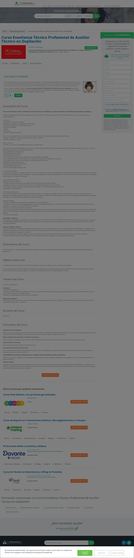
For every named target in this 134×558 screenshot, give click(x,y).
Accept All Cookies (84, 553)
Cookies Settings (117, 553)
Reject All (101, 553)
